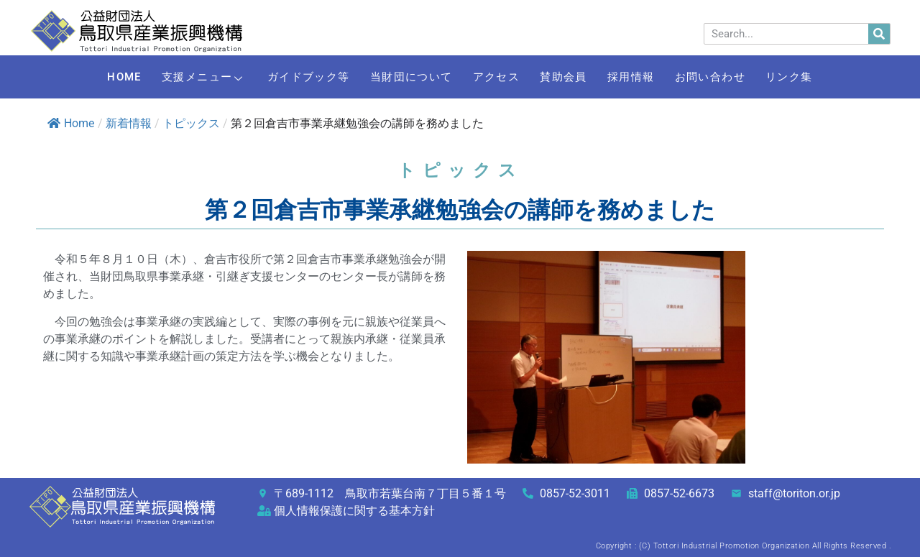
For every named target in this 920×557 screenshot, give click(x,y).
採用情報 (644, 77)
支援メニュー (185, 77)
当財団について (403, 77)
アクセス (495, 77)
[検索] (879, 34)
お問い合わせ (730, 77)
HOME (97, 77)
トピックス (191, 123)
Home (70, 123)
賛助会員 (570, 77)
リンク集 (816, 77)
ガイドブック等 (296, 77)
